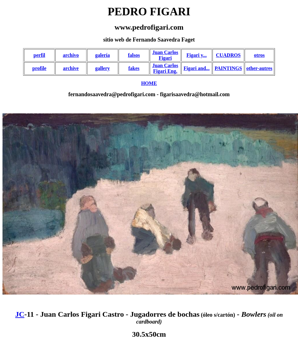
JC (19, 314)
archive (71, 68)
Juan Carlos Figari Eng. (165, 68)
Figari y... (197, 55)
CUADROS (228, 55)
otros (259, 55)
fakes (133, 68)
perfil (39, 55)
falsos (134, 55)
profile (39, 68)
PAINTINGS (228, 68)
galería (102, 55)
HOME (149, 83)
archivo (71, 55)
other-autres (259, 68)
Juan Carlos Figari (165, 55)
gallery (102, 68)
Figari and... (196, 68)
